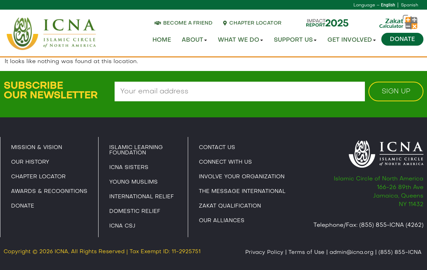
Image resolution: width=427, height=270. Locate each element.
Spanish (409, 5)
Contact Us (217, 147)
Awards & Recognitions (49, 191)
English (388, 4)
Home (161, 40)
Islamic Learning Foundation (136, 150)
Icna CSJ (122, 226)
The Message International (242, 191)
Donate (402, 39)
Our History (30, 162)
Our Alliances (222, 220)
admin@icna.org (351, 252)
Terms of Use (306, 252)
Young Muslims (133, 182)
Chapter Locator (38, 176)
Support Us (295, 40)
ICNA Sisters (129, 167)
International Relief (141, 196)
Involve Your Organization (242, 176)
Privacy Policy (264, 252)
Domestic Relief (134, 211)
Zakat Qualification (230, 206)
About (194, 40)
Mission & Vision (36, 147)
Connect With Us (225, 162)
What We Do (240, 40)
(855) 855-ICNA (400, 252)
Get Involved (351, 40)
